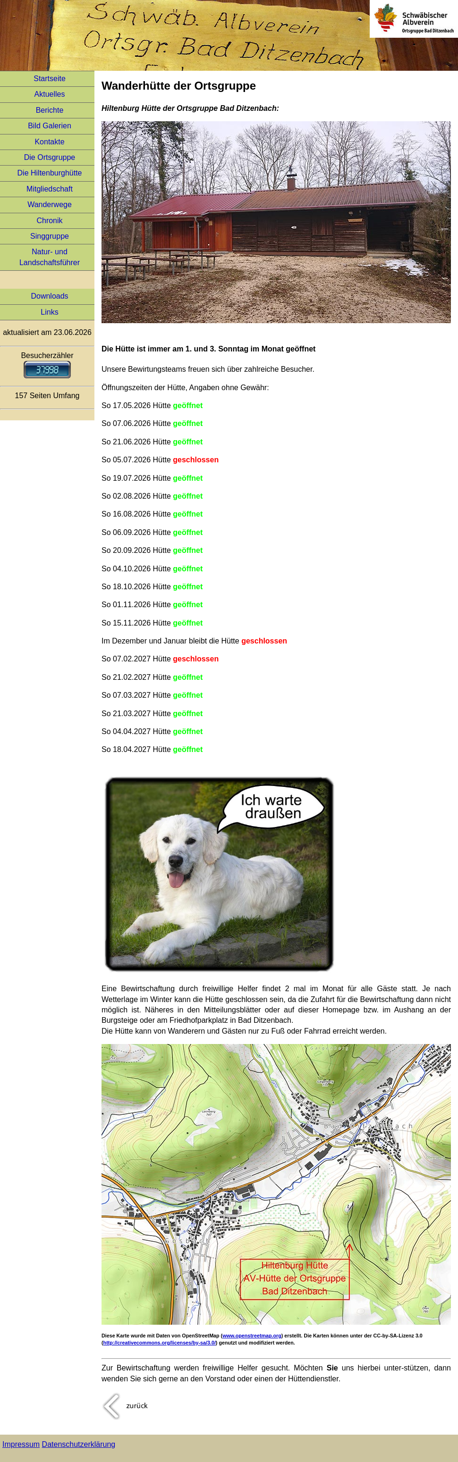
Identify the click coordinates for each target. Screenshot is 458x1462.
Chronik (49, 221)
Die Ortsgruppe (50, 157)
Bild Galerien (49, 126)
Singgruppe (49, 236)
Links (49, 312)
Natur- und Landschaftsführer (49, 257)
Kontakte (49, 142)
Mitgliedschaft (49, 189)
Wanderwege (49, 205)
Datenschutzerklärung (79, 1444)
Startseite (50, 79)
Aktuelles (49, 94)
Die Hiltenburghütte (49, 173)
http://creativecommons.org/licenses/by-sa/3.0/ (159, 1342)
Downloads (49, 296)
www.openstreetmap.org (251, 1335)
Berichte (50, 110)
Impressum (21, 1444)
